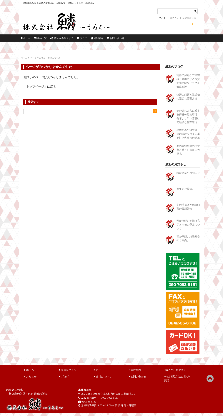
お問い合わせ (185, 39)
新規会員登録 (189, 18)
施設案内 (154, 39)
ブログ (127, 39)
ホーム (31, 39)
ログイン (174, 18)
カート (99, 372)
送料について (102, 379)
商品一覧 (58, 39)
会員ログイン (67, 372)
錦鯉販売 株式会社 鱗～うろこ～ (75, 31)
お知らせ (30, 379)
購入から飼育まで (93, 39)
